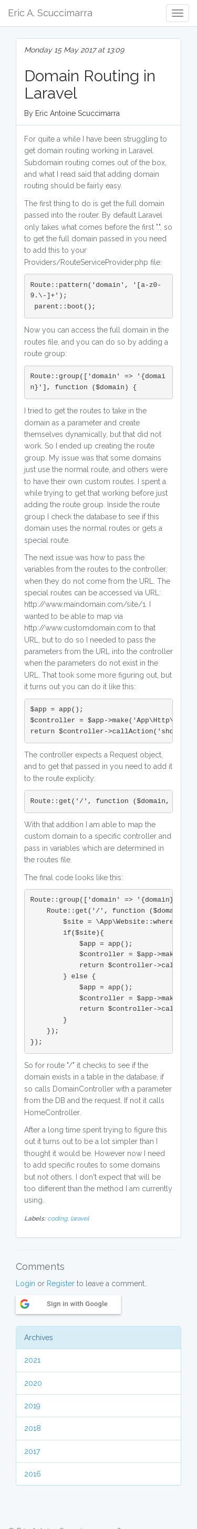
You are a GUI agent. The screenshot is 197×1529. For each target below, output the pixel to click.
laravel (79, 1218)
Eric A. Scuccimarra (50, 12)
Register (61, 1283)
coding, (58, 1218)
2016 (32, 1474)
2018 (32, 1428)
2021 (32, 1360)
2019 (32, 1406)
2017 (32, 1451)
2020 (33, 1383)
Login (25, 1283)
